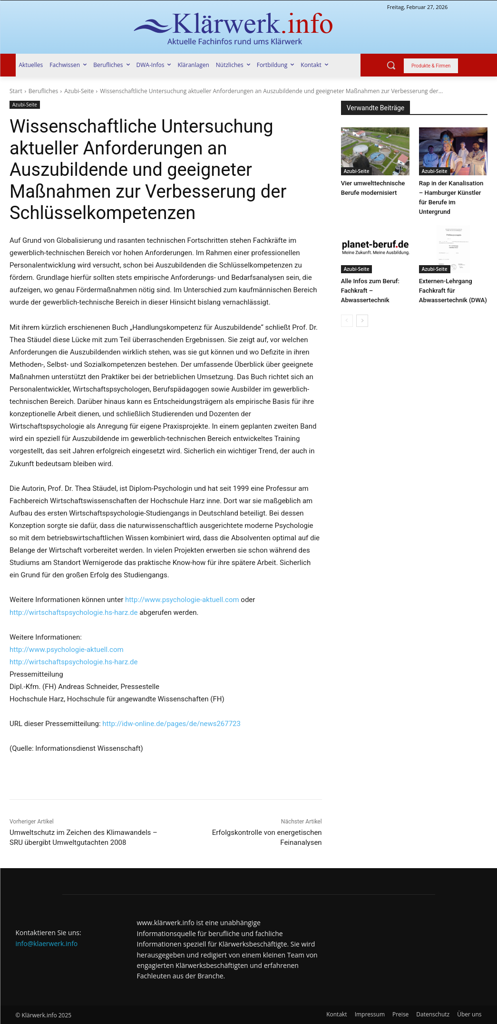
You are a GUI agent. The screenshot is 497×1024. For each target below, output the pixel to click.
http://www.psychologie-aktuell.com (182, 599)
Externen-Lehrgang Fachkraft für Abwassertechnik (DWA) (452, 291)
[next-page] (362, 321)
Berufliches (43, 91)
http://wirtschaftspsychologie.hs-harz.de (74, 612)
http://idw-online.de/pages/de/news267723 (171, 723)
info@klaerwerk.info (47, 943)
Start (16, 91)
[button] (391, 65)
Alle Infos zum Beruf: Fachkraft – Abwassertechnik (370, 291)
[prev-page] (347, 321)
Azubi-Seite (79, 91)
